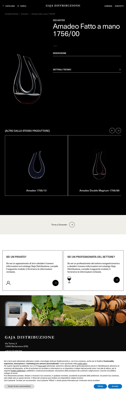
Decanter (24, 14)
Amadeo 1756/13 (36, 190)
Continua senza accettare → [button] (110, 356)
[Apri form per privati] (55, 283)
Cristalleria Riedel (11, 14)
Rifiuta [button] (100, 386)
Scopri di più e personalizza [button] (19, 386)
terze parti (42, 366)
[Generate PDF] (55, 46)
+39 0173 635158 (13, 350)
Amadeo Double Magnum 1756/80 (99, 190)
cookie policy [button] (82, 364)
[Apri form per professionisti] (117, 280)
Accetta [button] (115, 386)
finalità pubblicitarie (18, 371)
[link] (16, 310)
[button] (112, 130)
